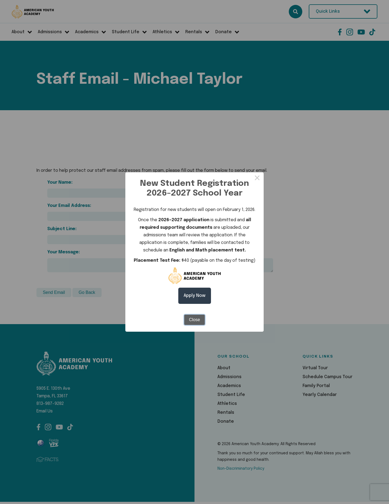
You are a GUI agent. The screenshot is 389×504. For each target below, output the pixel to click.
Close (194, 319)
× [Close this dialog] (257, 178)
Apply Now (195, 295)
